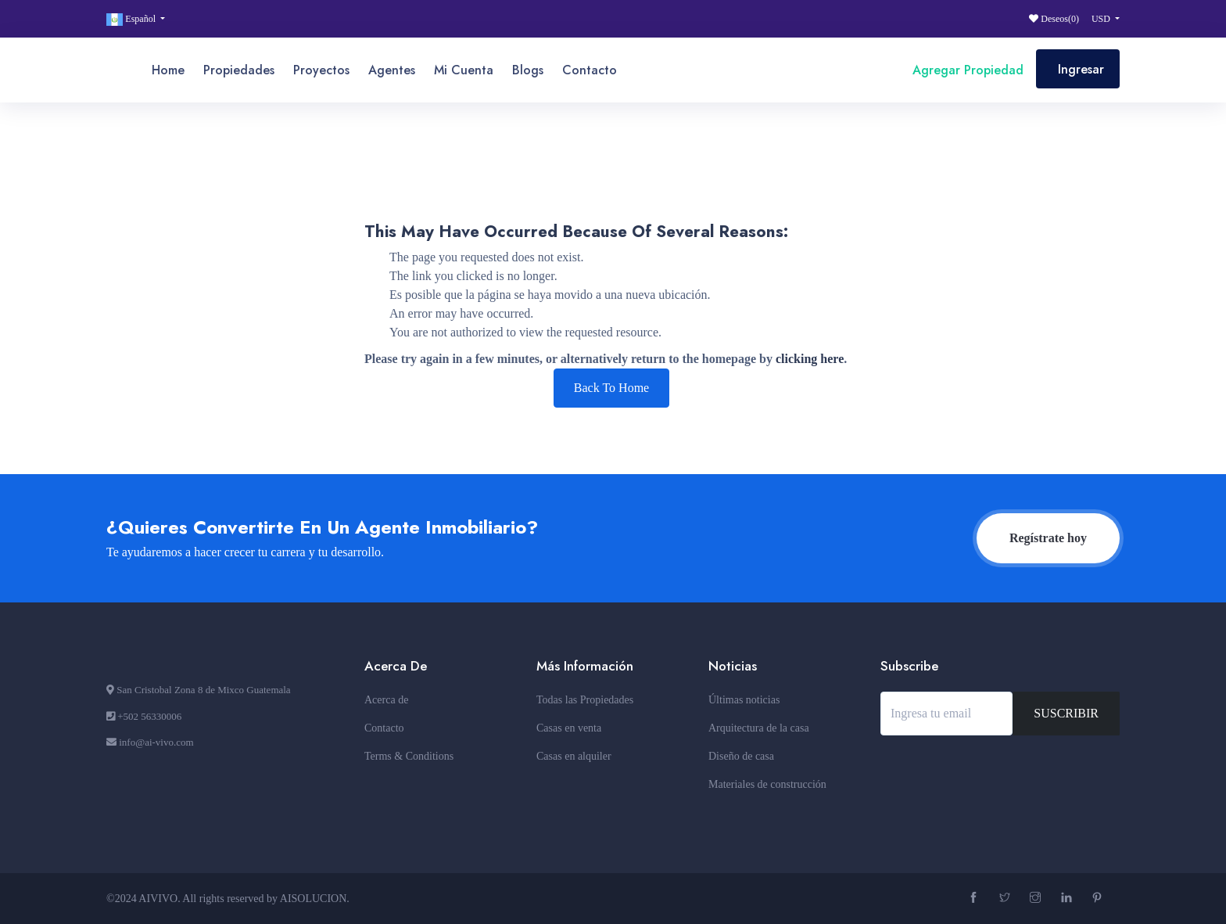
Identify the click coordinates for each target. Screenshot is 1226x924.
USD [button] (1102, 18)
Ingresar (1081, 69)
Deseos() (1054, 18)
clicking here (810, 358)
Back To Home (611, 387)
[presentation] (999, 777)
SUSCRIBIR (1066, 713)
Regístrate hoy (1048, 538)
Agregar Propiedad (966, 70)
